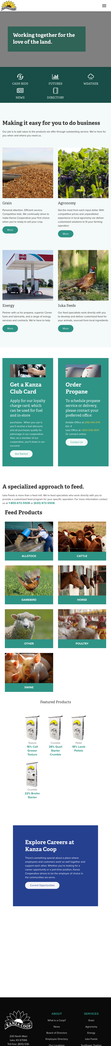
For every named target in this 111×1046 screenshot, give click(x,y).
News (56, 1026)
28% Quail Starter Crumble (55, 750)
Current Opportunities (42, 885)
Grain (91, 1020)
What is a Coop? (57, 1020)
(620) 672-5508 (44, 503)
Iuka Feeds (91, 1039)
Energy (91, 1032)
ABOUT (57, 1013)
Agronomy (91, 1026)
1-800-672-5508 (19, 503)
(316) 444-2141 (92, 422)
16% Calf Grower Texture (32, 750)
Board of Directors (56, 1032)
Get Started (21, 453)
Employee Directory (57, 1039)
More (10, 230)
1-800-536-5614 (90, 430)
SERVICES (91, 1013)
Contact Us (76, 442)
